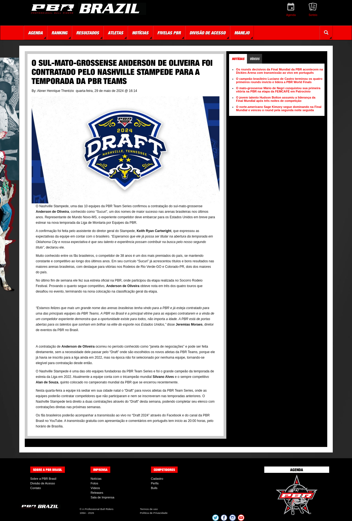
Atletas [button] (115, 33)
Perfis (155, 483)
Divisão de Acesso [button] (207, 33)
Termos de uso (149, 509)
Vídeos (95, 488)
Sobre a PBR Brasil (43, 478)
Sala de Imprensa (102, 497)
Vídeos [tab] (254, 59)
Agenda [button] (35, 33)
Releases (96, 492)
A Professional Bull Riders (98, 509)
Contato (35, 488)
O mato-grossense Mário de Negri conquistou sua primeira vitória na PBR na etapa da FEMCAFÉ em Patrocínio (278, 89)
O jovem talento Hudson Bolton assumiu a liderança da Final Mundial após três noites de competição (275, 99)
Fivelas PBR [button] (169, 33)
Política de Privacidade (153, 512)
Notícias (95, 478)
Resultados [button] (87, 33)
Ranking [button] (59, 33)
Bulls (154, 488)
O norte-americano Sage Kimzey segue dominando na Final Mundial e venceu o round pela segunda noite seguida (278, 108)
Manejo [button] (241, 33)
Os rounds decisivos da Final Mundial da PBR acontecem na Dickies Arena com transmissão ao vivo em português (279, 71)
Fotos (94, 483)
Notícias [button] (140, 33)
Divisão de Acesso (42, 483)
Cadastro (157, 478)
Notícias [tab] (238, 59)
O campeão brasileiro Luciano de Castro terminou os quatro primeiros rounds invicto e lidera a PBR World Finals (279, 80)
